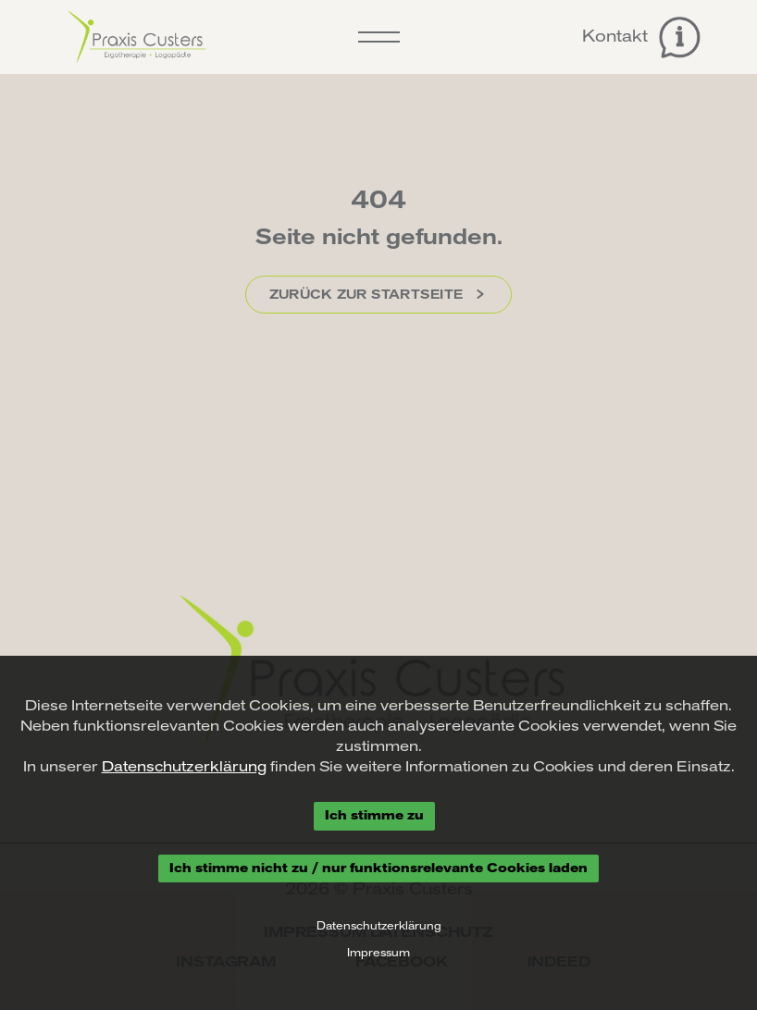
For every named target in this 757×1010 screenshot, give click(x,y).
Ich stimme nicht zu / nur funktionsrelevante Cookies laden (378, 868)
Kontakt (641, 37)
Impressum (378, 952)
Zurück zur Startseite (379, 294)
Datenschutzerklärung (184, 767)
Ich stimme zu (374, 815)
